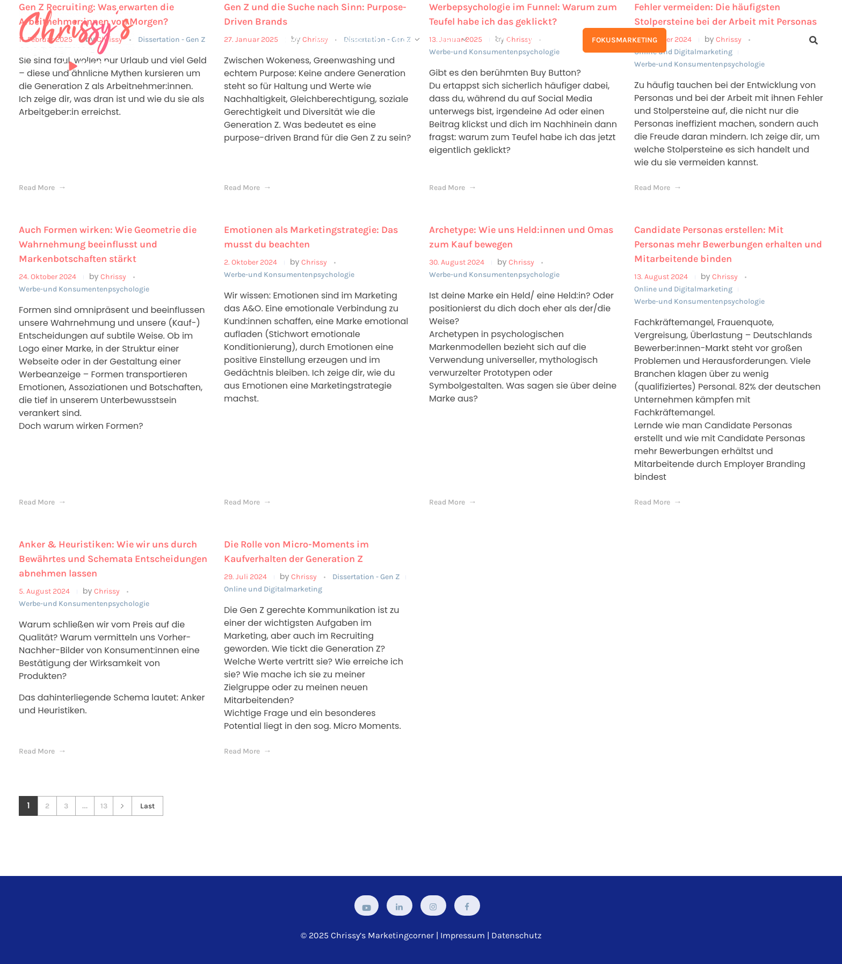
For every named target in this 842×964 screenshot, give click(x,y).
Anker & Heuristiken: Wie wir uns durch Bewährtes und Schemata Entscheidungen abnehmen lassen (113, 558)
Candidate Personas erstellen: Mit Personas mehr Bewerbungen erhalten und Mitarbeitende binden (728, 244)
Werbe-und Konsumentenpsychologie (84, 289)
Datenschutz (516, 935)
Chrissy (114, 276)
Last (147, 806)
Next (122, 806)
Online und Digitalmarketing (683, 289)
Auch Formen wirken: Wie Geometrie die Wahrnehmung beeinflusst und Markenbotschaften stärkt (108, 244)
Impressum (462, 935)
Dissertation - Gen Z (366, 576)
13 (103, 806)
